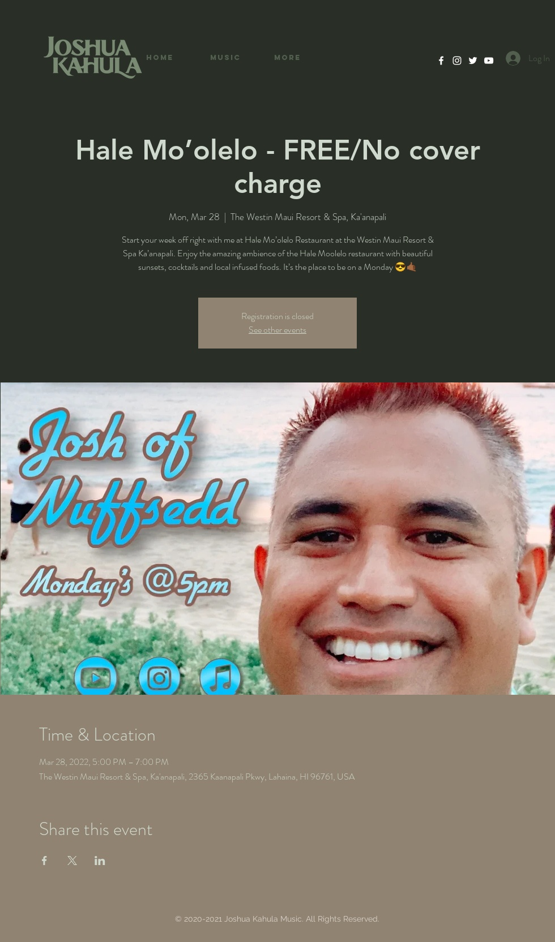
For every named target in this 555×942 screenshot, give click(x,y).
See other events (277, 329)
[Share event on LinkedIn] (100, 860)
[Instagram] (457, 60)
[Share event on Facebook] (44, 860)
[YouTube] (488, 60)
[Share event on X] (72, 860)
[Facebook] (441, 60)
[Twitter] (473, 60)
